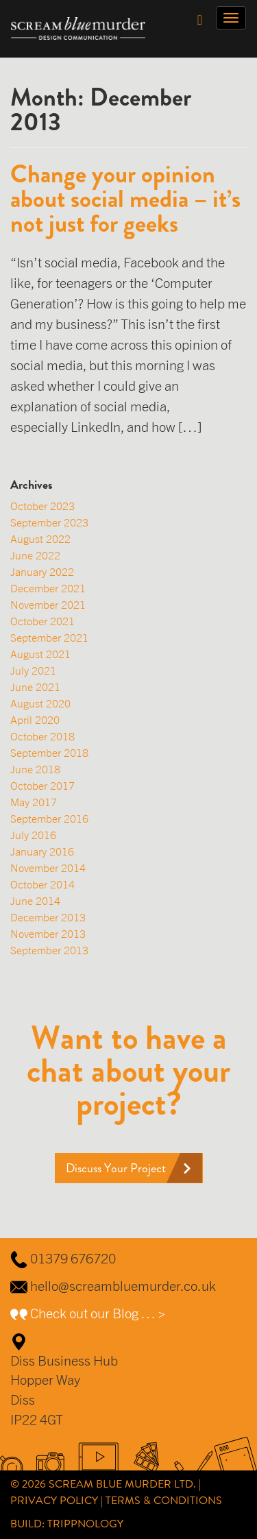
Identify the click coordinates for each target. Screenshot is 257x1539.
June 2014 (35, 901)
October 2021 (42, 621)
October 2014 (42, 884)
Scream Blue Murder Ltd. (122, 1484)
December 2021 (48, 588)
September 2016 (49, 818)
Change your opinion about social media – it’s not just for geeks (125, 198)
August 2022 (40, 539)
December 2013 (48, 917)
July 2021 (33, 670)
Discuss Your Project (116, 1168)
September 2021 (49, 637)
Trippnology (85, 1523)
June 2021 (35, 687)
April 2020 (35, 720)
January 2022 (42, 572)
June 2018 (35, 769)
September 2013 (49, 950)
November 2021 (48, 604)
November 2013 (48, 934)
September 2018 (49, 753)
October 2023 (42, 506)
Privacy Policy (54, 1500)
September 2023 (49, 522)
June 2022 (35, 555)
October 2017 (42, 785)
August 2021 (40, 654)
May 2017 (33, 802)
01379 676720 (73, 1258)
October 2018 (42, 736)
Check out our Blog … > (97, 1313)
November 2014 (48, 868)
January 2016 (42, 851)
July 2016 (33, 835)
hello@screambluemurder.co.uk (123, 1286)
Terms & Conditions (164, 1500)
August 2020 (40, 703)
